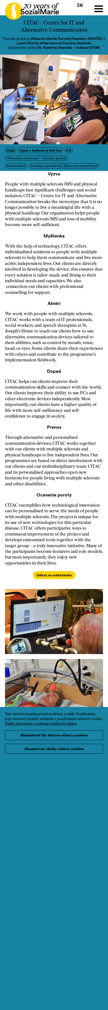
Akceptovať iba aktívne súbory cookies (54, 735)
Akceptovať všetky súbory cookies (54, 748)
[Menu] (98, 9)
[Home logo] (29, 8)
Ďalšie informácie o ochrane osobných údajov (41, 724)
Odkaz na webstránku (54, 575)
